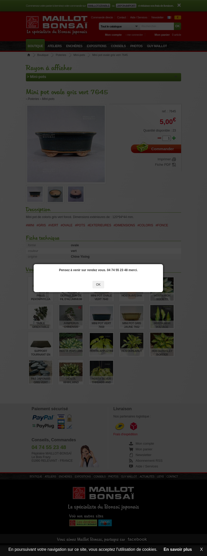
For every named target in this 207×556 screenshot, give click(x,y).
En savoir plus (178, 549)
